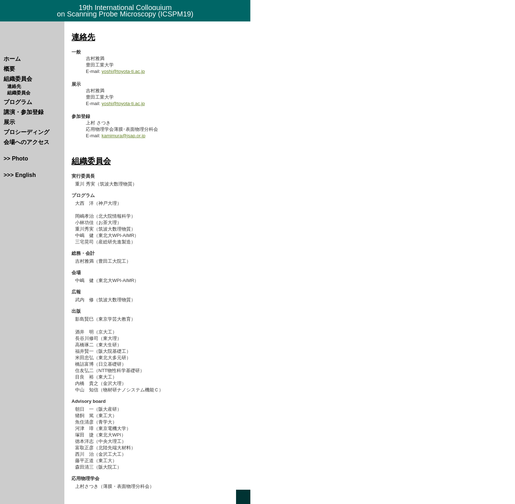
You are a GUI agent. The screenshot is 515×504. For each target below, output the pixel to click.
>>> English (20, 175)
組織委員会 (18, 79)
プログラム (18, 102)
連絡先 (14, 86)
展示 (9, 122)
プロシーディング (26, 132)
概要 (9, 69)
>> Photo (16, 158)
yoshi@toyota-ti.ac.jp (123, 71)
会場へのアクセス (26, 142)
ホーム (12, 59)
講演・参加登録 (24, 112)
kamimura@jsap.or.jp (123, 135)
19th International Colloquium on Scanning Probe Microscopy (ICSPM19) (125, 11)
